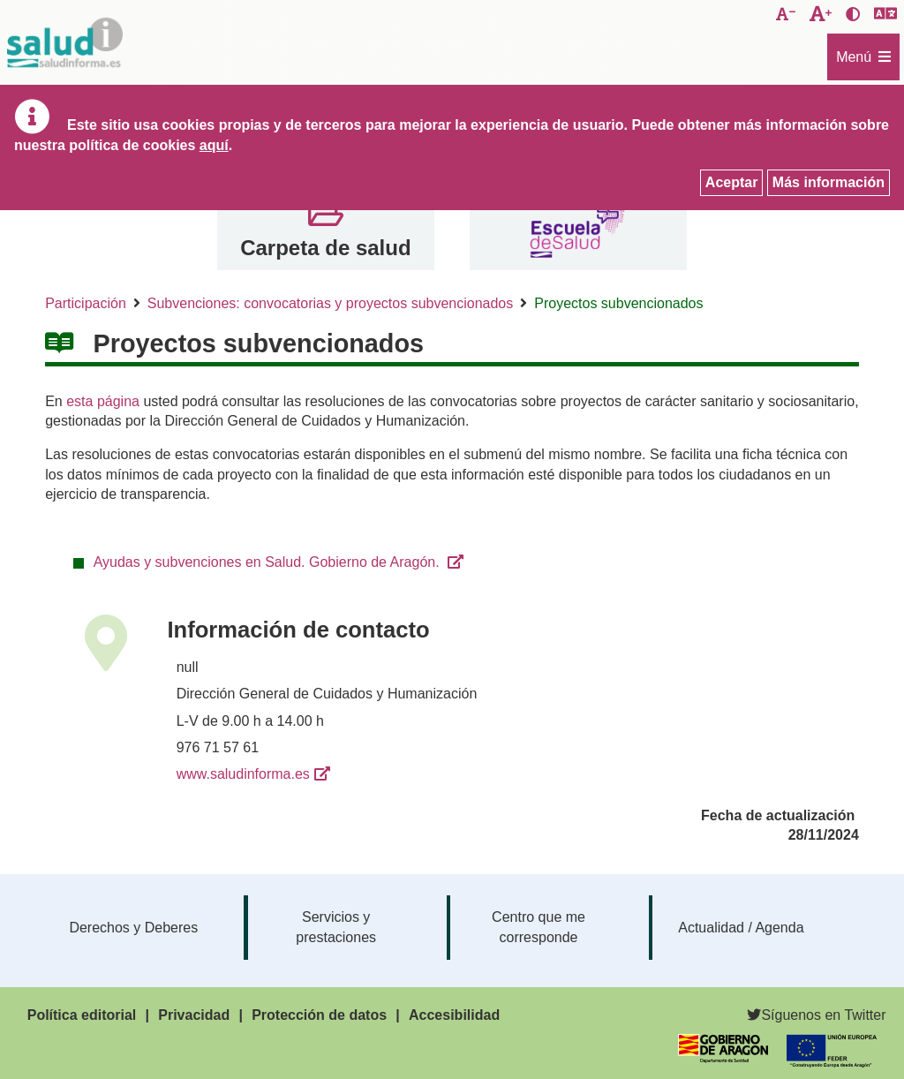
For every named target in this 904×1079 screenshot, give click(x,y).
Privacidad (194, 1014)
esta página (102, 401)
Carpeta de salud (325, 248)
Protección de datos (319, 1014)
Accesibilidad (454, 1014)
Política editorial (82, 1014)
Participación (85, 303)
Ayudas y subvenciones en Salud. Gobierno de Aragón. (268, 562)
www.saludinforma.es (243, 773)
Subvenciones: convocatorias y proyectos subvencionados (330, 303)
